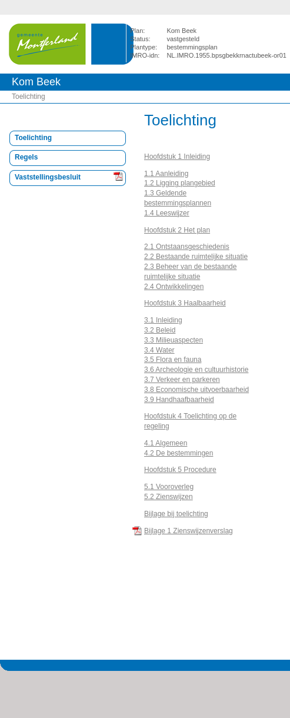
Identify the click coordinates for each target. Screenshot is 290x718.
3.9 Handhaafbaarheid (179, 399)
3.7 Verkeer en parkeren (182, 379)
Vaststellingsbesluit (48, 177)
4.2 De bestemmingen (178, 453)
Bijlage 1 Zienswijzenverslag (188, 531)
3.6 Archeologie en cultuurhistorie (196, 369)
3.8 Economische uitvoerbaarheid (196, 389)
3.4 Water (159, 350)
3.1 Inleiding (163, 320)
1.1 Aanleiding (166, 173)
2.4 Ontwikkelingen (174, 286)
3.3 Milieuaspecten (173, 340)
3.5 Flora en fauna (172, 359)
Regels (26, 157)
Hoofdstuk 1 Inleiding (177, 156)
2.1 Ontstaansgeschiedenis (186, 246)
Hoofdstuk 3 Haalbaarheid (185, 303)
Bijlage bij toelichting (176, 514)
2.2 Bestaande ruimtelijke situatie (196, 256)
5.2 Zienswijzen (168, 497)
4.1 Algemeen (165, 443)
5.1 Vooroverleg (169, 487)
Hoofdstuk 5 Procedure (180, 470)
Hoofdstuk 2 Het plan (177, 230)
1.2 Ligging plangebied (179, 183)
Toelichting (28, 96)
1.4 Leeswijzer (166, 213)
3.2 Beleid (159, 330)
